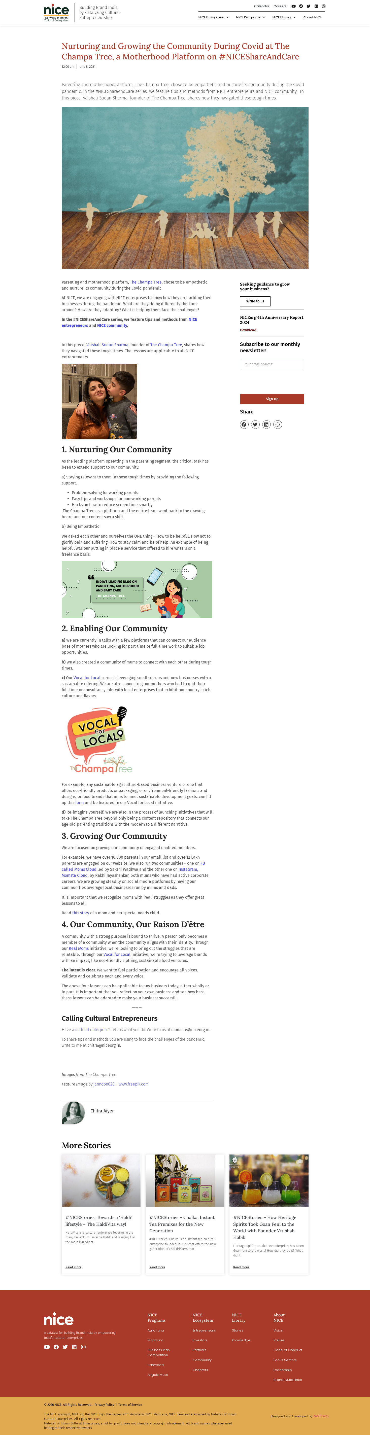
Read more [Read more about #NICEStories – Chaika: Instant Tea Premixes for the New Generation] (157, 1267)
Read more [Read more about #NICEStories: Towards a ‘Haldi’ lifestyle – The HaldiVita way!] (73, 1267)
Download (248, 330)
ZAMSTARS (321, 1416)
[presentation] (278, 381)
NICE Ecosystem (213, 17)
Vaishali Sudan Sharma (107, 344)
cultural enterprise (91, 1029)
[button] (244, 424)
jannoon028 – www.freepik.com (120, 1084)
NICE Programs (250, 17)
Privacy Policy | (105, 1405)
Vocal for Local (117, 954)
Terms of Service (130, 1405)
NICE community (112, 325)
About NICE (312, 17)
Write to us (255, 301)
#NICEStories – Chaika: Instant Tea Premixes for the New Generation (182, 1224)
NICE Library (284, 17)
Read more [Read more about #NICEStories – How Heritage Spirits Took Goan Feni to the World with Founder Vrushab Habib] (241, 1267)
